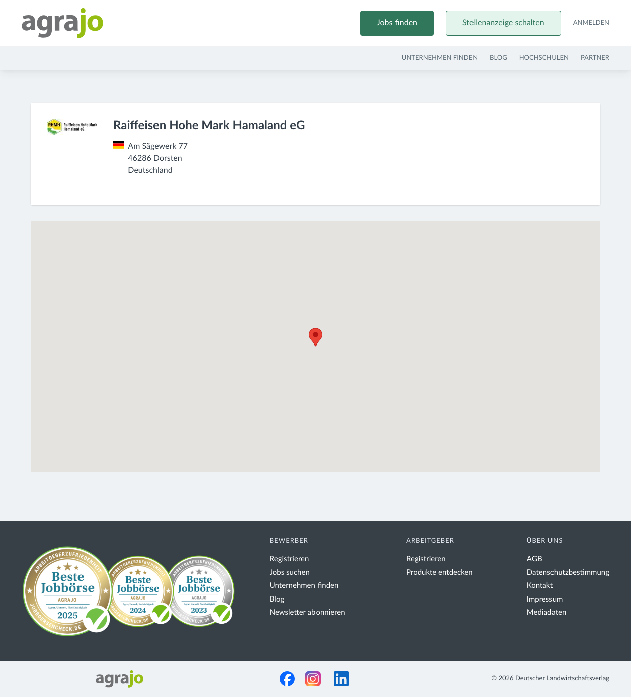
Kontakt (540, 585)
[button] (315, 337)
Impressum (545, 599)
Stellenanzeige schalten (503, 23)
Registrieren (289, 559)
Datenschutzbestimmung (568, 572)
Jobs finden (397, 23)
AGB (534, 559)
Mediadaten (547, 612)
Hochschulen (544, 58)
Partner (595, 58)
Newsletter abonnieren (307, 612)
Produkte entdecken (439, 572)
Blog (498, 58)
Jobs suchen (290, 572)
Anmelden (591, 23)
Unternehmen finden (440, 58)
